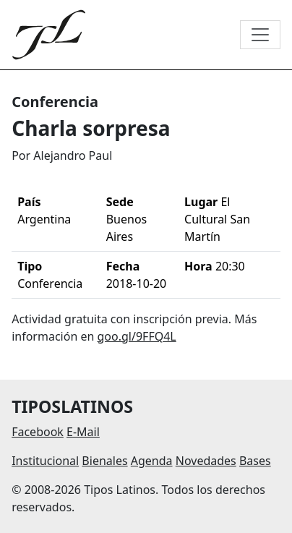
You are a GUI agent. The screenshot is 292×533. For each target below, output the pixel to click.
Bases (255, 461)
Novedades (206, 461)
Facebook (38, 432)
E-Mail (83, 432)
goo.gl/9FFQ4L (137, 336)
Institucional (45, 461)
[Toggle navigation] (260, 34)
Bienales (104, 461)
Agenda (152, 461)
